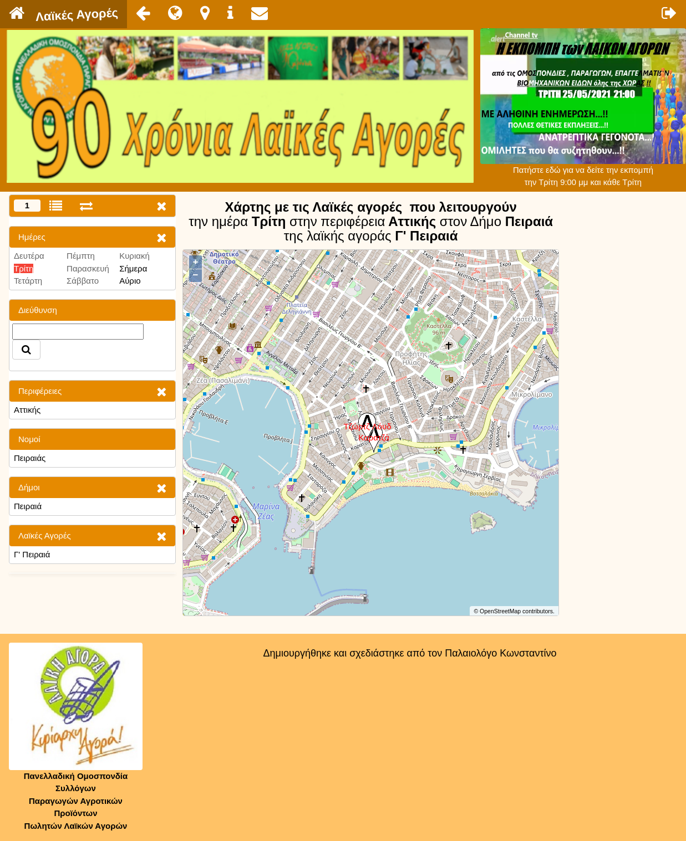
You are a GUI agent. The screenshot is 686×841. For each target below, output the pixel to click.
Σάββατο (83, 280)
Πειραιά (28, 506)
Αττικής (27, 409)
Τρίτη (23, 268)
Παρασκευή (88, 268)
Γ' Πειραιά (32, 554)
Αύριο (129, 280)
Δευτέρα (29, 255)
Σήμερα (133, 268)
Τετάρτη (28, 280)
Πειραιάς (29, 458)
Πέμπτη (81, 255)
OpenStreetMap (500, 611)
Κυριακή (134, 255)
